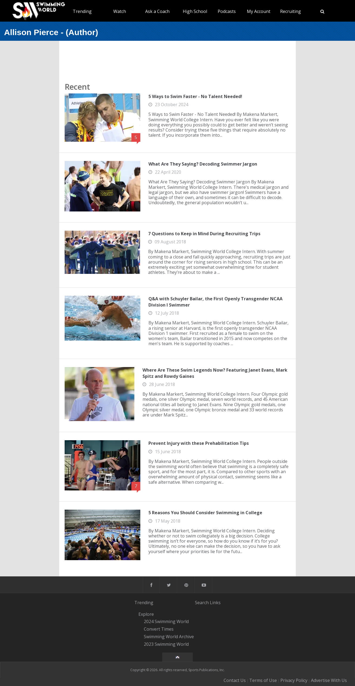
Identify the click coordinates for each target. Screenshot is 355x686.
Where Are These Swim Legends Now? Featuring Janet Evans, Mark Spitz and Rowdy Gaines (214, 373)
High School (195, 11)
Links (215, 603)
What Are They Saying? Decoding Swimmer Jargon (202, 164)
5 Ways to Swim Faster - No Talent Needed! (195, 96)
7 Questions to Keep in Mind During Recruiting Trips (204, 234)
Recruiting (290, 11)
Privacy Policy (293, 680)
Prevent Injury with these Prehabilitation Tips (198, 443)
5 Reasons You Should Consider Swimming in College (205, 513)
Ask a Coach (157, 11)
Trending (82, 11)
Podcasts (227, 11)
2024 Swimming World (166, 622)
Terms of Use (263, 680)
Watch (119, 11)
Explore (146, 614)
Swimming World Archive (169, 637)
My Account (258, 11)
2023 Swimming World (166, 644)
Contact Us (235, 680)
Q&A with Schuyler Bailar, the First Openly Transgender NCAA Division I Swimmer (215, 302)
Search (202, 603)
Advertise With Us (329, 680)
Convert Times (159, 629)
